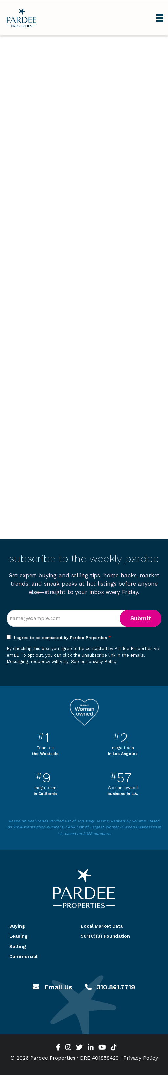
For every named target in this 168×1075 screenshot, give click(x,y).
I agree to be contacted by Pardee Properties (62, 637)
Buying (17, 926)
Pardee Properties (21, 18)
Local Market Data (102, 926)
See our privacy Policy (94, 661)
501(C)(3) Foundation (105, 936)
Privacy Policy (140, 1058)
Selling (17, 946)
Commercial (23, 956)
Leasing (18, 936)
